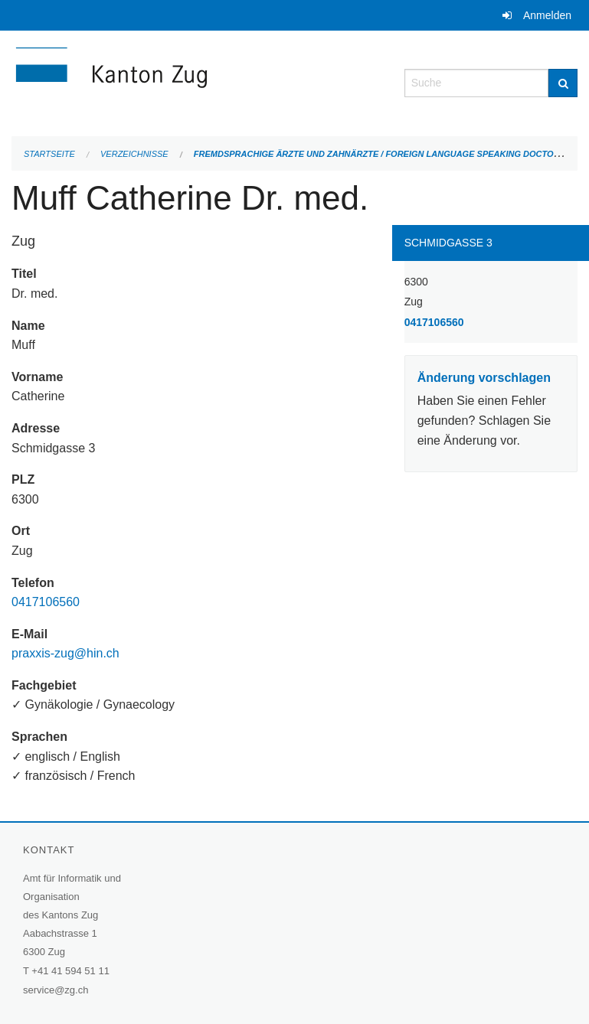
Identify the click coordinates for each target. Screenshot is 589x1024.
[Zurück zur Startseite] (196, 81)
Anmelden (547, 15)
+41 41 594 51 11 (70, 971)
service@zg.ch (55, 990)
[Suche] (563, 83)
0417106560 (45, 601)
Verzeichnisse (134, 153)
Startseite (49, 153)
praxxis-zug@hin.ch (65, 653)
